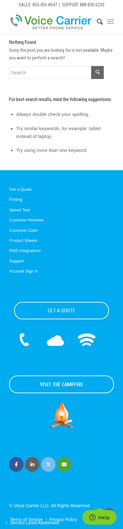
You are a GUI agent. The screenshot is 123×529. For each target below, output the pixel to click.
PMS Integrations (25, 250)
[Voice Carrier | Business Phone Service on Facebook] (16, 464)
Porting (15, 199)
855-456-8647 (44, 4)
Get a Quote (20, 189)
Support (16, 261)
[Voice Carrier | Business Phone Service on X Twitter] (48, 464)
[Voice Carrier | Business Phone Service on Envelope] (64, 464)
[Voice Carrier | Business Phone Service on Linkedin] (32, 464)
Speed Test (19, 209)
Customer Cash (23, 230)
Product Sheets (23, 240)
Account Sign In (23, 271)
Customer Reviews (26, 220)
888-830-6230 (92, 4)
